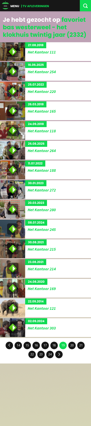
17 (45, 345)
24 (50, 354)
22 (32, 354)
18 (54, 345)
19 (63, 345)
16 (36, 345)
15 (27, 345)
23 (41, 354)
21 (81, 345)
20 (72, 345)
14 (18, 345)
